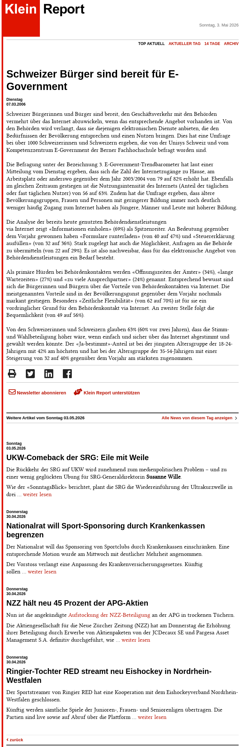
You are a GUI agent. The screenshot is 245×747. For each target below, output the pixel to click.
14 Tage (212, 43)
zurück (14, 739)
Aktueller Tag (184, 43)
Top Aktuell (151, 43)
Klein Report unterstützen (107, 392)
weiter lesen (37, 494)
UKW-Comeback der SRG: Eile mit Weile (77, 457)
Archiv (231, 43)
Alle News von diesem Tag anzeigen (200, 417)
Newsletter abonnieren (37, 392)
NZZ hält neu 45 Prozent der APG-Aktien (77, 603)
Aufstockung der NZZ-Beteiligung (109, 615)
